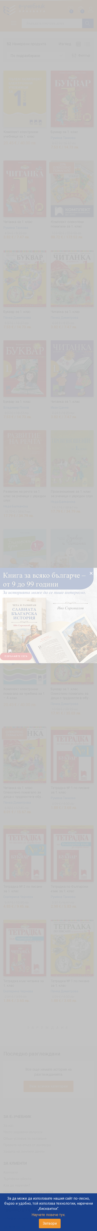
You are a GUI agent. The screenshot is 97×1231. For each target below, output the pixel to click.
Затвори (50, 1223)
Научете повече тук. (48, 1215)
